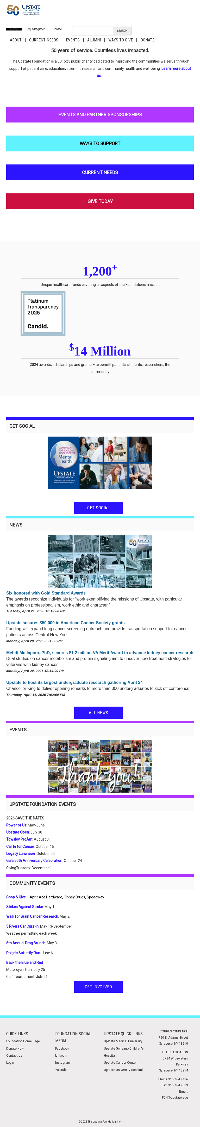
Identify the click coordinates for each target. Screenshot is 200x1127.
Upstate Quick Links (123, 1033)
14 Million (100, 351)
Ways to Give (120, 40)
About (16, 40)
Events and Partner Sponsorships (100, 114)
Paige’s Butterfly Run (23, 953)
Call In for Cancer (20, 846)
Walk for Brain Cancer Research (32, 916)
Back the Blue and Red (24, 962)
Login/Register (35, 29)
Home (14, 29)
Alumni (94, 40)
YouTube (61, 1070)
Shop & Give (16, 897)
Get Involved (98, 986)
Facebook (62, 1048)
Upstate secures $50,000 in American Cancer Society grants (65, 623)
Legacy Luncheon (20, 854)
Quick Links (17, 1033)
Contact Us (14, 1055)
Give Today (100, 201)
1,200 (100, 271)
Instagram (62, 1062)
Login (10, 1062)
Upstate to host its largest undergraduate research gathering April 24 (74, 682)
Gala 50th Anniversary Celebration (34, 861)
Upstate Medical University (123, 1041)
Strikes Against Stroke (24, 907)
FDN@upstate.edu (175, 1097)
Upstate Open (17, 832)
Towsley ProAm (19, 839)
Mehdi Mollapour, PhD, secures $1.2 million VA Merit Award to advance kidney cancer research (99, 653)
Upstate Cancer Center (120, 1062)
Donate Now (15, 1048)
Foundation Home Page (23, 1041)
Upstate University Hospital (123, 1070)
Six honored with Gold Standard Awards (46, 593)
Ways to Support (100, 143)
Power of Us (16, 825)
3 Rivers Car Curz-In (22, 926)
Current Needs (43, 40)
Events (73, 40)
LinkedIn (61, 1055)
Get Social (98, 507)
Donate (57, 29)
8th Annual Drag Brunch (25, 943)
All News (98, 712)
